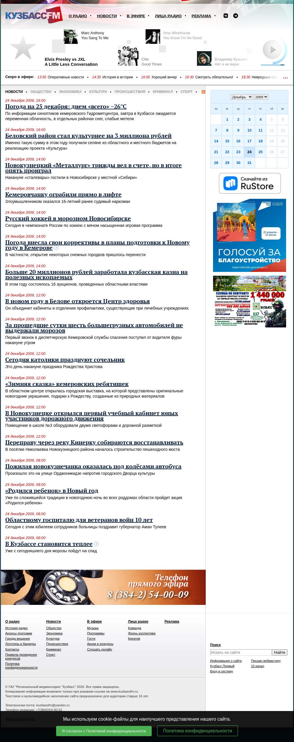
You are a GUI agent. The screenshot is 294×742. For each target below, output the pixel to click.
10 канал (257, 666)
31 (249, 163)
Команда (134, 628)
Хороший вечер (164, 77)
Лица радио (168, 16)
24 (249, 152)
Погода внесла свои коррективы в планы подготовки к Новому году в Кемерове (97, 245)
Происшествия (130, 92)
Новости (107, 16)
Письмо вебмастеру (266, 660)
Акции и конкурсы (100, 644)
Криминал (163, 92)
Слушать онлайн (99, 649)
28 (216, 163)
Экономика (70, 92)
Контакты (12, 649)
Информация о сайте (226, 660)
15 (227, 141)
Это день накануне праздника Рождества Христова (54, 366)
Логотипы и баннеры (20, 644)
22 (227, 152)
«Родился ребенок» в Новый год (51, 490)
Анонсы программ (18, 633)
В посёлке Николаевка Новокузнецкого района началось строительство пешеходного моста (92, 449)
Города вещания (17, 638)
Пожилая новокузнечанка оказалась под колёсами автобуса (93, 466)
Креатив (134, 638)
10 (249, 130)
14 (216, 141)
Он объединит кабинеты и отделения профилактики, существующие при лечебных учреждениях (96, 308)
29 (227, 163)
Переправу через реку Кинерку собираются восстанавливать (94, 442)
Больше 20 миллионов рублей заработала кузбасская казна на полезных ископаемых (96, 275)
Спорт (187, 92)
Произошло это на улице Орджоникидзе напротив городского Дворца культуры (80, 473)
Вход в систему (221, 671)
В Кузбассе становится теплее (49, 544)
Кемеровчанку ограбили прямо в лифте (63, 194)
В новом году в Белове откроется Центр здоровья (77, 301)
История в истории (118, 77)
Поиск (215, 645)
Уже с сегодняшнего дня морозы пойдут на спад (51, 550)
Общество (40, 92)
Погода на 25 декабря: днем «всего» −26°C (66, 106)
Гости (91, 638)
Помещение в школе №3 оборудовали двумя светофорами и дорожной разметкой (83, 425)
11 (260, 130)
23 (238, 152)
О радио (78, 16)
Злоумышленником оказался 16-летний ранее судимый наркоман (67, 201)
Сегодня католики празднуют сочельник (65, 359)
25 (260, 152)
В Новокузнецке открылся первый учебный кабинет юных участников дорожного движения (91, 416)
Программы (95, 633)
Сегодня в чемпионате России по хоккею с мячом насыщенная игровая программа (83, 225)
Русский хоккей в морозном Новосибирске (68, 218)
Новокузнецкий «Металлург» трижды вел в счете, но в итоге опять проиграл (93, 168)
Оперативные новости (66, 77)
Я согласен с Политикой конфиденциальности (104, 731)
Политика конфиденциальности (197, 730)
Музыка (92, 628)
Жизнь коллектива (141, 633)
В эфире (136, 16)
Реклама (201, 16)
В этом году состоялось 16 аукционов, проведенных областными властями (76, 284)
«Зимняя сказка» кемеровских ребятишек (67, 384)
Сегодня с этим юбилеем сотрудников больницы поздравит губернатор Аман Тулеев (85, 526)
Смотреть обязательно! (214, 77)
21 (216, 152)
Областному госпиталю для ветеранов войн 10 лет (79, 520)
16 (238, 141)
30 (238, 163)
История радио (16, 628)
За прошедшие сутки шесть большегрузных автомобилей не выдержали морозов (94, 328)
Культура (98, 92)
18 (260, 141)
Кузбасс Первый (222, 666)
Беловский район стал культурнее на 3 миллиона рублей (88, 135)
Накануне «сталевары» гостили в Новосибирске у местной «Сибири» (71, 177)
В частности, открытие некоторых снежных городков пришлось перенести (75, 254)
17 (249, 141)
